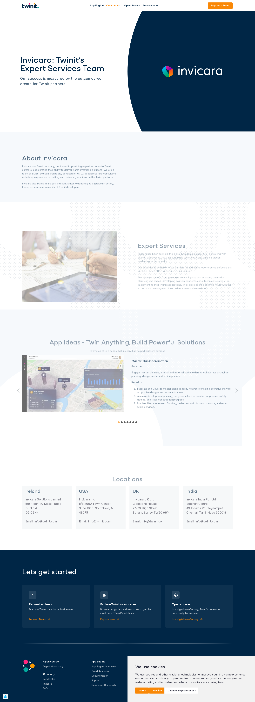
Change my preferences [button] (182, 690)
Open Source (132, 5)
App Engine (97, 5)
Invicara (47, 683)
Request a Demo (220, 5)
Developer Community (104, 685)
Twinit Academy (100, 671)
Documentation (100, 675)
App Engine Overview (104, 666)
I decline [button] (157, 690)
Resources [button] (150, 5)
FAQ (45, 688)
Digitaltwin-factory (53, 666)
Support (96, 680)
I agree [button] (142, 690)
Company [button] (113, 5)
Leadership (49, 679)
